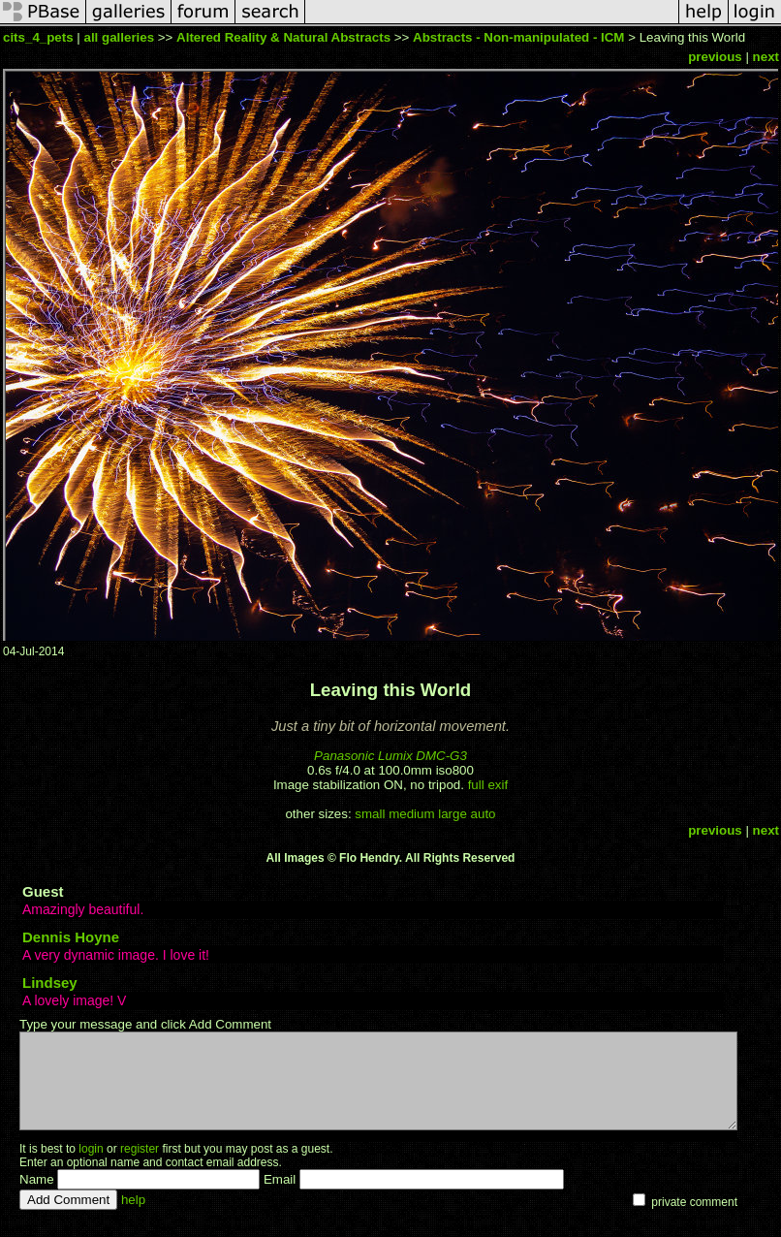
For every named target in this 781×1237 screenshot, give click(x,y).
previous (715, 56)
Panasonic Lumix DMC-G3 (390, 755)
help (133, 1199)
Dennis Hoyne (70, 937)
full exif (488, 784)
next (766, 56)
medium (411, 814)
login (90, 1149)
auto (483, 814)
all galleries (118, 37)
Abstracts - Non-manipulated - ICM (518, 37)
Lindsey (50, 982)
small (370, 814)
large (452, 814)
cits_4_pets (38, 37)
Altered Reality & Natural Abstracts (285, 37)
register (139, 1149)
